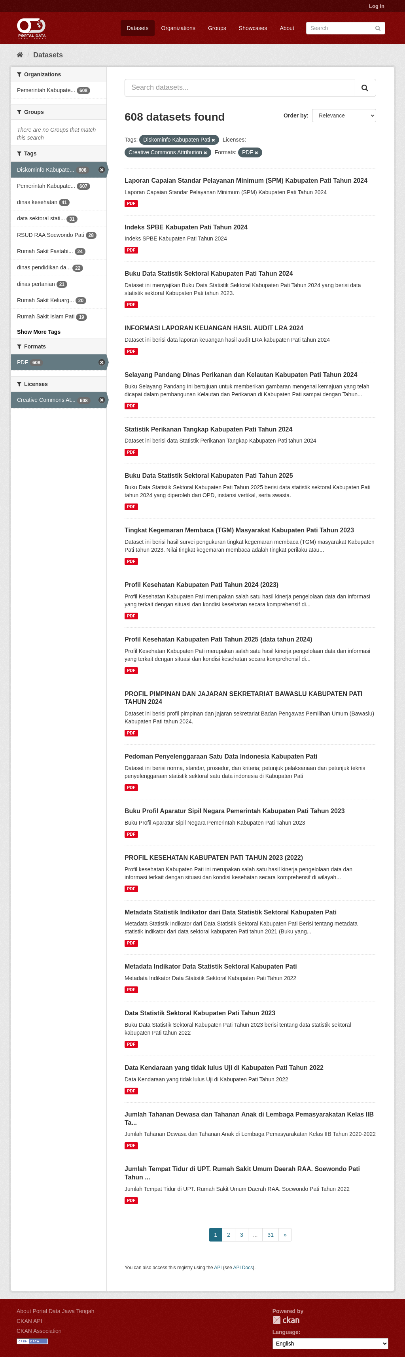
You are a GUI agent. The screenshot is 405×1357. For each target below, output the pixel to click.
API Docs (243, 1267)
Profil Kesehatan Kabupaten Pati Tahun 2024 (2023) (201, 584)
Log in (376, 6)
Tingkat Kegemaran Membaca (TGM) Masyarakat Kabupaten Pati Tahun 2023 (239, 530)
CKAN (286, 1320)
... (255, 1235)
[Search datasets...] (240, 88)
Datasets (137, 28)
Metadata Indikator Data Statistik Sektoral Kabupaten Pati (211, 966)
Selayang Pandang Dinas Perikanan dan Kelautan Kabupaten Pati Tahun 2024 (241, 374)
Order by (295, 115)
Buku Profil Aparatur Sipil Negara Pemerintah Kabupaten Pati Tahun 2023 (235, 811)
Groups (217, 28)
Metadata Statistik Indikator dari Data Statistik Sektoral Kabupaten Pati (231, 912)
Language (286, 1332)
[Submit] (378, 27)
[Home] (20, 55)
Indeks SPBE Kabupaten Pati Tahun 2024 (186, 227)
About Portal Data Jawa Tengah (56, 1311)
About (287, 28)
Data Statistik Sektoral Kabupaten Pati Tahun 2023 (200, 1013)
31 (270, 1235)
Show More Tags (39, 332)
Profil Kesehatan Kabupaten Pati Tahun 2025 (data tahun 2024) (218, 639)
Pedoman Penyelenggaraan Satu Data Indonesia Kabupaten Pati (221, 756)
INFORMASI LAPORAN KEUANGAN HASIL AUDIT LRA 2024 (214, 328)
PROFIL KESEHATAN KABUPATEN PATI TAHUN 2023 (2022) (214, 857)
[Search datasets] (345, 28)
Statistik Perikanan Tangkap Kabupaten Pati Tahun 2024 (208, 429)
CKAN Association (39, 1331)
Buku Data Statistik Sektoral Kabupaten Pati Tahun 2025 (209, 475)
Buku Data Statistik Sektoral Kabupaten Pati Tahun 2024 (209, 273)
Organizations (178, 28)
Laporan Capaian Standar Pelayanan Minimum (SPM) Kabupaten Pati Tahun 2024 (246, 180)
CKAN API (29, 1321)
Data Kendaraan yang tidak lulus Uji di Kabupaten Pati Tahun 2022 (224, 1067)
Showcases (253, 28)
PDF (131, 203)
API (217, 1267)
